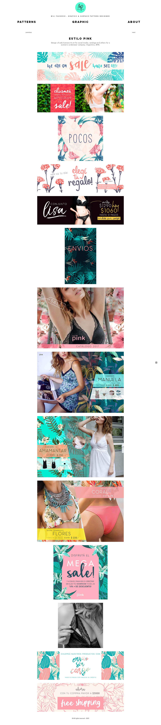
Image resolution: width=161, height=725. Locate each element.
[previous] (29, 32)
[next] (133, 32)
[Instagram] (156, 362)
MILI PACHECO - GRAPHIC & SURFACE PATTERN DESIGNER (80, 16)
